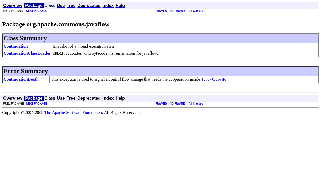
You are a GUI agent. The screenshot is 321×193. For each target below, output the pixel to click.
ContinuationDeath (21, 79)
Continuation (15, 46)
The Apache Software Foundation (73, 112)
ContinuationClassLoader (27, 53)
